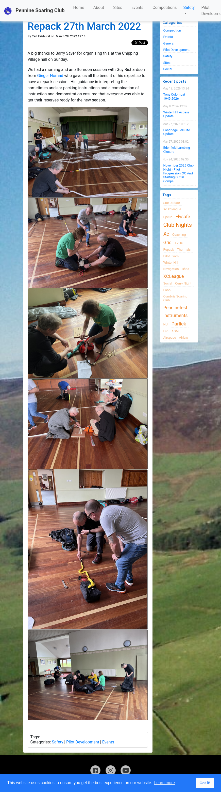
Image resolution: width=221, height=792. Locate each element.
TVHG (179, 243)
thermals (184, 249)
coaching (179, 234)
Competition (172, 30)
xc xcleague (172, 209)
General (169, 43)
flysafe (183, 216)
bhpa (185, 269)
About (98, 7)
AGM (175, 331)
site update (171, 203)
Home (78, 7)
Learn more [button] (164, 783)
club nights (177, 225)
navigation (171, 269)
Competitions (164, 7)
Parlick (179, 324)
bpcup (168, 217)
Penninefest (175, 307)
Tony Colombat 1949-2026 (174, 96)
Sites (117, 7)
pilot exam (171, 256)
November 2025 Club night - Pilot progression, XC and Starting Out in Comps (178, 173)
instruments (175, 315)
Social (167, 69)
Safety (189, 7)
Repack (168, 249)
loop (167, 290)
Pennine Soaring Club (34, 11)
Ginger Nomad (50, 75)
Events (137, 7)
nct (165, 324)
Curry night (183, 283)
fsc (165, 331)
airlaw (183, 337)
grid (167, 242)
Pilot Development (82, 742)
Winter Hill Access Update (176, 114)
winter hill (170, 262)
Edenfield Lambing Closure (176, 149)
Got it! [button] (204, 783)
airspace (169, 337)
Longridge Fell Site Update (176, 132)
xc (166, 234)
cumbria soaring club (175, 298)
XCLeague (173, 276)
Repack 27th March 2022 (84, 26)
